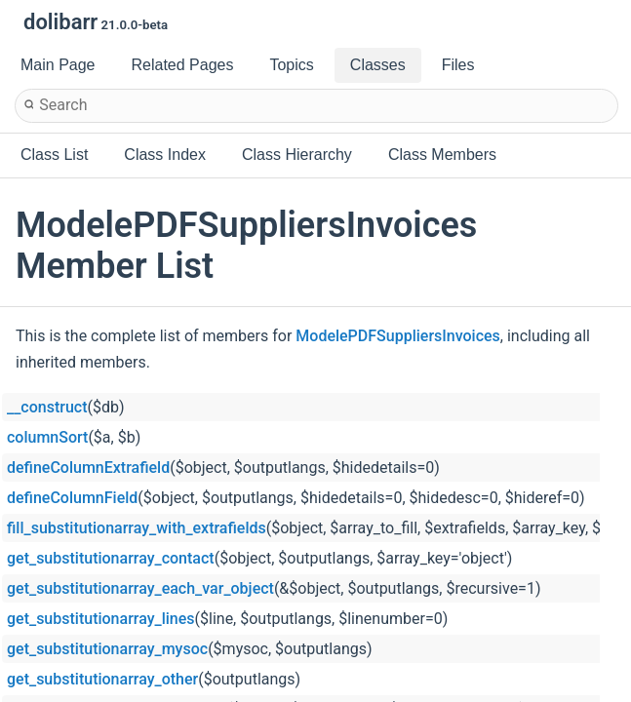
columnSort (47, 437)
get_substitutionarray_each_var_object (140, 588)
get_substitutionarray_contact (111, 558)
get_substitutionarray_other (102, 679)
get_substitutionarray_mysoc (107, 649)
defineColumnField (72, 497)
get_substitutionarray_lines (101, 618)
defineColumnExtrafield (88, 467)
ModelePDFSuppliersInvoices (398, 336)
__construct (47, 407)
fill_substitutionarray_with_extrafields (136, 528)
